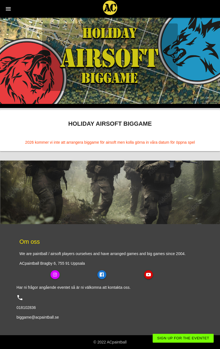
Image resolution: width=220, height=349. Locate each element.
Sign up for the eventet (183, 338)
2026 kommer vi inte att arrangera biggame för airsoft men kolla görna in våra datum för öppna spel (110, 142)
